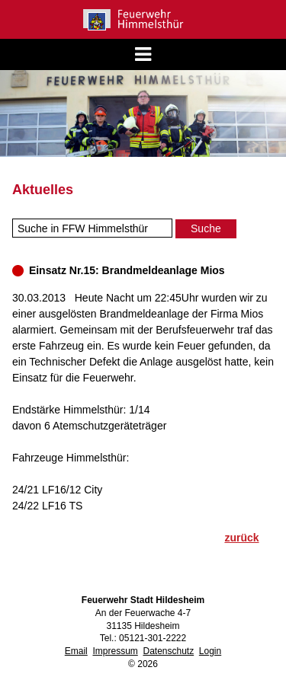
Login (210, 651)
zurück (241, 538)
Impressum (114, 651)
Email (76, 651)
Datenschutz (168, 651)
